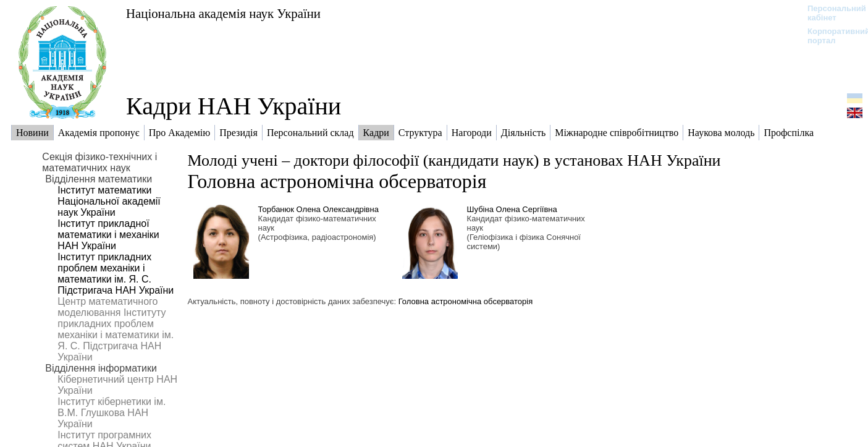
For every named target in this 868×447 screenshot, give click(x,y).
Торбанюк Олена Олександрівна (318, 209)
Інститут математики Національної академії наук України (108, 201)
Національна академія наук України (223, 13)
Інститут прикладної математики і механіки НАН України (108, 234)
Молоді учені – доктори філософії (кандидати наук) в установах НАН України (454, 160)
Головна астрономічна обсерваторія (337, 181)
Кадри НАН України (233, 106)
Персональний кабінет (830, 13)
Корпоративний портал (830, 36)
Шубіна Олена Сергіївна (512, 209)
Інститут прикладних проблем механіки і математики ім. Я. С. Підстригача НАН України (115, 274)
